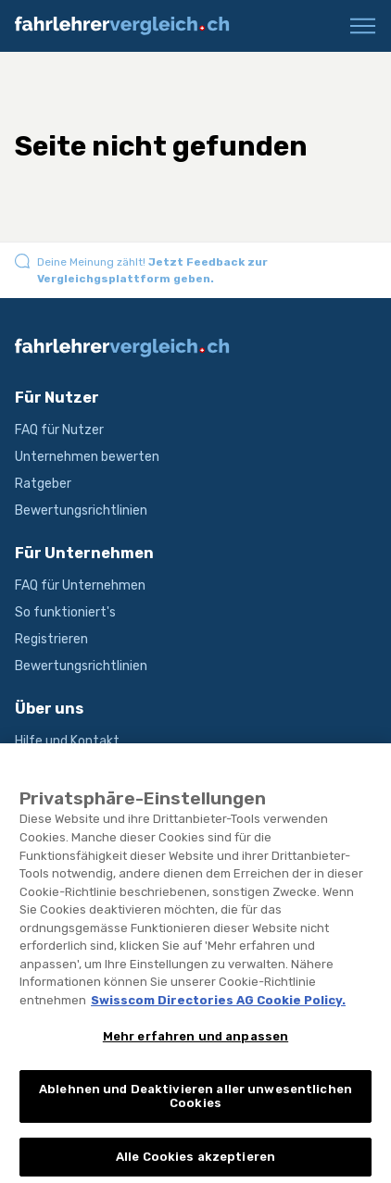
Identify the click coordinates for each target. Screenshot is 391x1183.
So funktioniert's (65, 612)
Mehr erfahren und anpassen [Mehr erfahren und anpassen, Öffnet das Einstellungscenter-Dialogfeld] (195, 1049)
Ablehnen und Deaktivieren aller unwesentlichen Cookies (195, 1109)
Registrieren (51, 639)
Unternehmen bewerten (87, 457)
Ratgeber (43, 484)
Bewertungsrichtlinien (81, 510)
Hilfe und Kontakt (67, 741)
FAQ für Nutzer (59, 430)
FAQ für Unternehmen (80, 585)
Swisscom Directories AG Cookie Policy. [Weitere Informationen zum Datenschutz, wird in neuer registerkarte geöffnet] (218, 1013)
